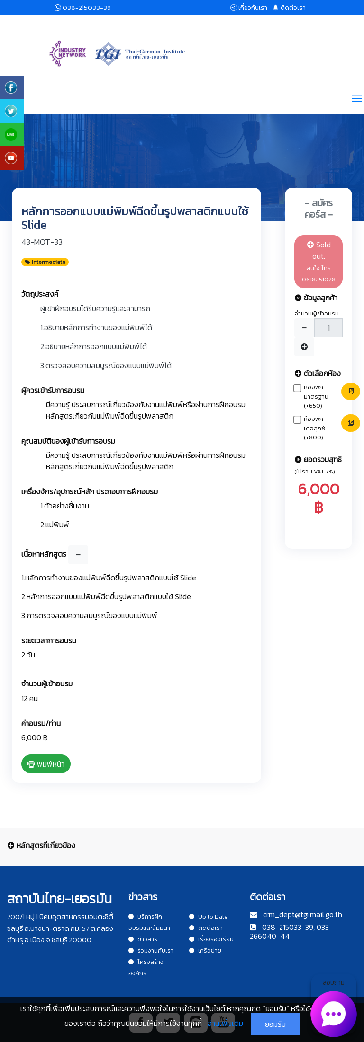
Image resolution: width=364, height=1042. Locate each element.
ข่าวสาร (142, 939)
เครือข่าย (205, 950)
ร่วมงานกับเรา (150, 950)
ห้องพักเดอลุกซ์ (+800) (314, 428)
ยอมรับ (275, 1024)
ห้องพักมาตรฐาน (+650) (316, 396)
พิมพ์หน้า (45, 764)
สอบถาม (333, 1006)
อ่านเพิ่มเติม (225, 1023)
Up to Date (208, 916)
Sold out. (319, 261)
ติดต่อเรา (206, 927)
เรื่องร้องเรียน (211, 939)
